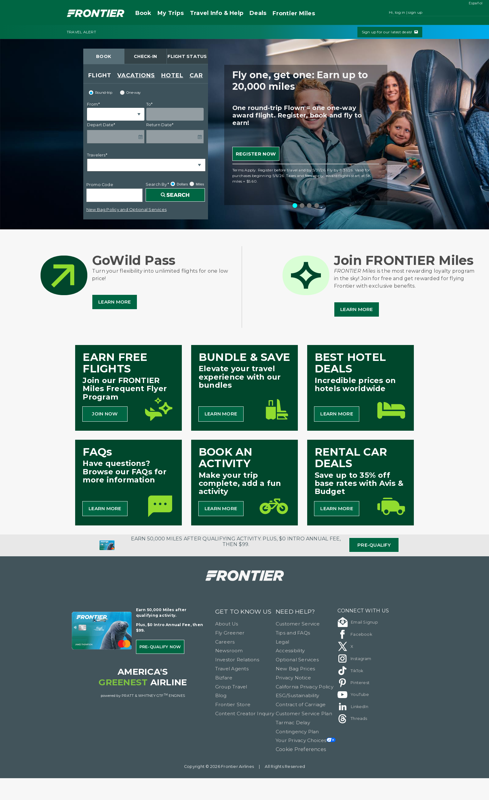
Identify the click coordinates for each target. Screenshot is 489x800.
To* (149, 104)
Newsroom (229, 651)
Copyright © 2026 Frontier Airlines (219, 766)
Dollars (179, 184)
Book (143, 13)
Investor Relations (237, 660)
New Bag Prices (295, 669)
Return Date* (160, 124)
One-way (130, 92)
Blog (221, 695)
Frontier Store (232, 704)
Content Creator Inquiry (244, 713)
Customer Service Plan (304, 713)
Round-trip (100, 92)
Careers (225, 642)
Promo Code (99, 184)
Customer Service (298, 624)
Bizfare (224, 678)
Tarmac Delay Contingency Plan (297, 727)
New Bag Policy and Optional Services (126, 209)
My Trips (170, 13)
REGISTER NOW (256, 154)
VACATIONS (136, 75)
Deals (257, 13)
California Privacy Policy (304, 687)
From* (93, 104)
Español (475, 3)
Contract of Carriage (301, 704)
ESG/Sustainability (297, 695)
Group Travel (231, 687)
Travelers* (97, 155)
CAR (196, 75)
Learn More (114, 302)
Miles (294, 13)
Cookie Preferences (301, 749)
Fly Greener (230, 633)
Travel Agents (232, 669)
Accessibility (290, 651)
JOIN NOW (105, 414)
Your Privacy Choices (306, 740)
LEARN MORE (221, 414)
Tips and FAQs (293, 633)
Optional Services (297, 660)
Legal (282, 642)
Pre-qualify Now (160, 646)
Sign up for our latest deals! (390, 32)
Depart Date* (101, 124)
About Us (226, 624)
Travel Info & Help (216, 13)
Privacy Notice (293, 678)
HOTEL (172, 75)
